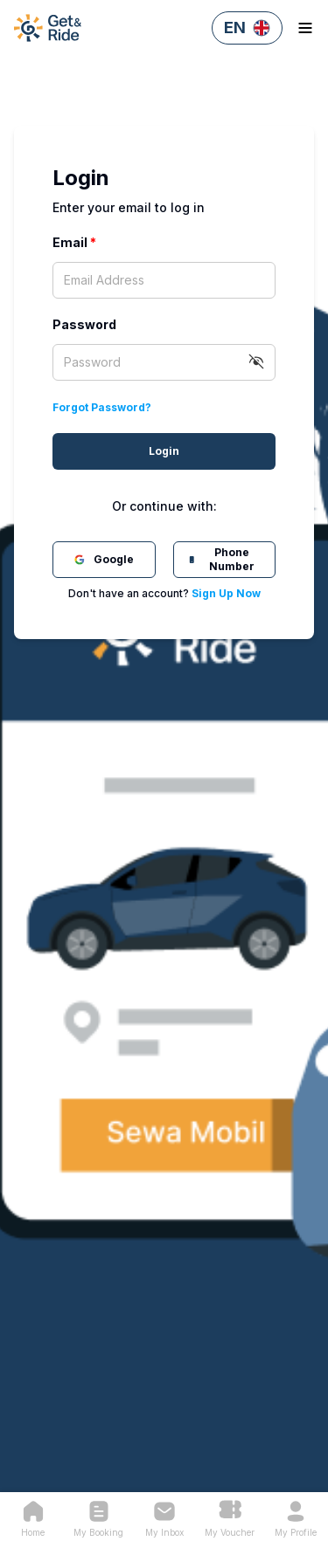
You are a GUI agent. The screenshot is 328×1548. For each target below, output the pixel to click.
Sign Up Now (226, 593)
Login (164, 451)
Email (74, 242)
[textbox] (164, 280)
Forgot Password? (101, 407)
